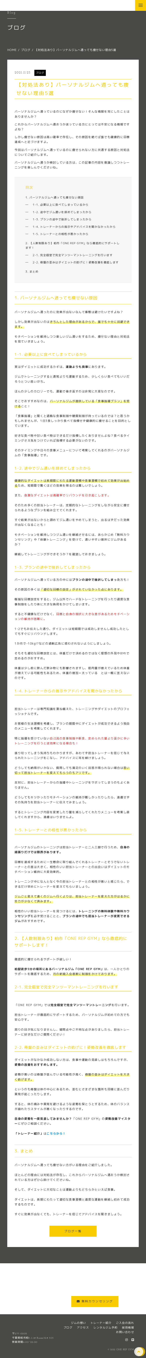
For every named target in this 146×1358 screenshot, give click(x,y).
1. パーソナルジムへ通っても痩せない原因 (54, 197)
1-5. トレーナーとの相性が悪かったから (61, 234)
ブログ (40, 72)
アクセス (83, 1327)
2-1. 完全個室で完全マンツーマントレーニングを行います (73, 255)
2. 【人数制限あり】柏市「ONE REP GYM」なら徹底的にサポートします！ (72, 245)
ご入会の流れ (125, 1323)
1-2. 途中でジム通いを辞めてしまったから (62, 212)
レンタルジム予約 (105, 1327)
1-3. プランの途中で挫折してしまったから (62, 219)
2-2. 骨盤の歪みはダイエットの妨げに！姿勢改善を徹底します (76, 262)
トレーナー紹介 (101, 1323)
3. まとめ (32, 271)
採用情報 (128, 1327)
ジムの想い (78, 1323)
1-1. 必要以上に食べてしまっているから (61, 205)
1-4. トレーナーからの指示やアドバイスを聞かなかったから (74, 227)
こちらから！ (56, 1133)
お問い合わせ (125, 1332)
